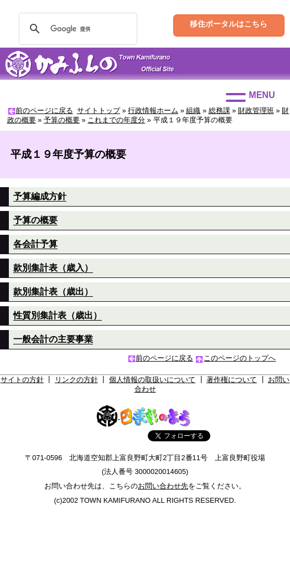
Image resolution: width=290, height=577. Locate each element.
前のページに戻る (44, 110)
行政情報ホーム (153, 110)
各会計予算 (35, 244)
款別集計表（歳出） (53, 291)
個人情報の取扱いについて (152, 379)
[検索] (76, 28)
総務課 (219, 110)
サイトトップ (98, 110)
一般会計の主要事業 (53, 339)
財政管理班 (256, 110)
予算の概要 (62, 120)
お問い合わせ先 (163, 486)
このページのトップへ (240, 358)
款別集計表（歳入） (53, 267)
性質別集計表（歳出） (57, 315)
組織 (193, 110)
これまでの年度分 (116, 120)
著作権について (231, 379)
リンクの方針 (76, 379)
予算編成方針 (39, 196)
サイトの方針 (22, 379)
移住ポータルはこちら (228, 23)
